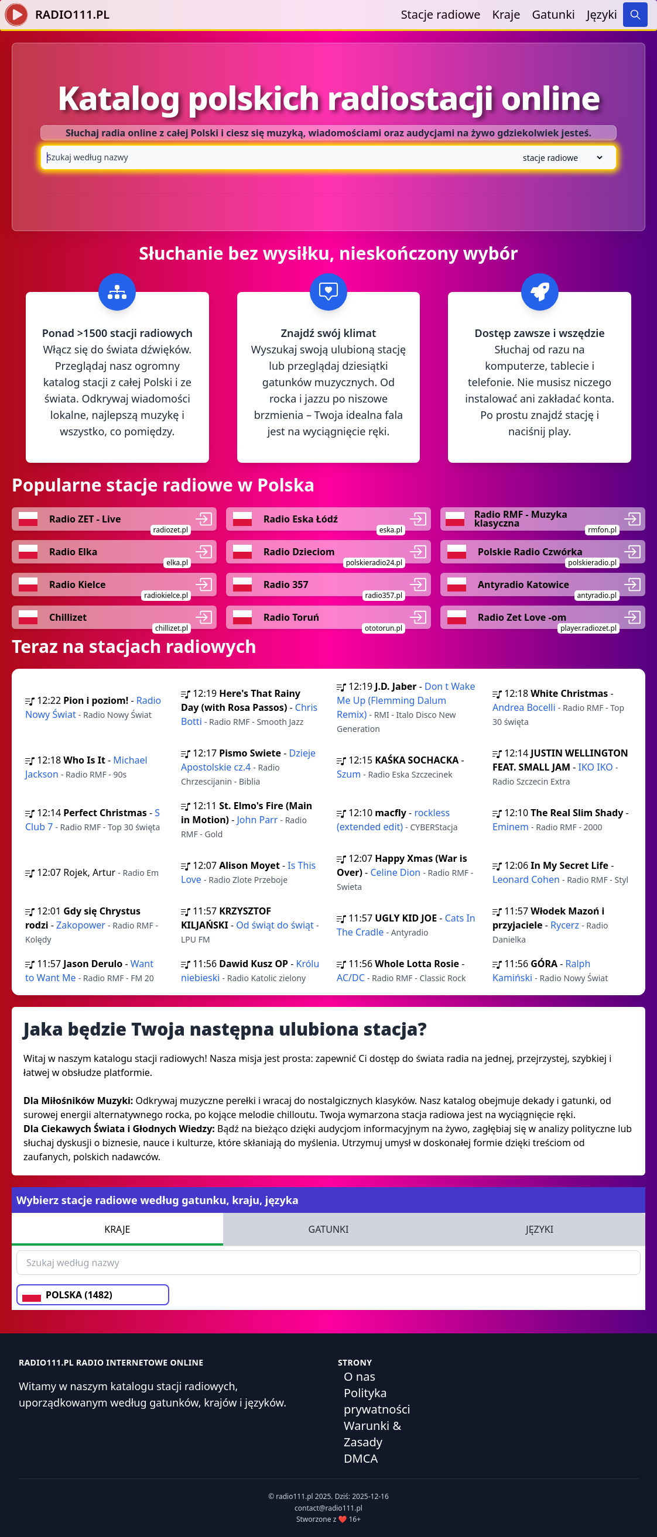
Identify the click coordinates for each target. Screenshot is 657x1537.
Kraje (506, 14)
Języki (602, 14)
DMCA (361, 1458)
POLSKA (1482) (67, 1295)
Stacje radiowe (441, 14)
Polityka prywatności (377, 1401)
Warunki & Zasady (372, 1434)
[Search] (635, 14)
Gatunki (553, 14)
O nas (359, 1376)
